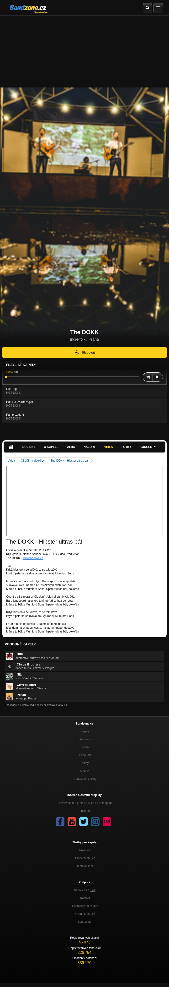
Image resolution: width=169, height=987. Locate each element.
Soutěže (85, 771)
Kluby (85, 763)
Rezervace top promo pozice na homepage (85, 803)
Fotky (126, 447)
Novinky (28, 447)
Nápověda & (85, 890)
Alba (71, 447)
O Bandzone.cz (85, 914)
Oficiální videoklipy (32, 460)
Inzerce (85, 811)
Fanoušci (85, 755)
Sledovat (84, 352)
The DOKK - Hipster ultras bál (70, 460)
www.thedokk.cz (33, 558)
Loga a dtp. (85, 921)
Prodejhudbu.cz (85, 858)
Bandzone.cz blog (85, 778)
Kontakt (85, 898)
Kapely (85, 731)
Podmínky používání (85, 906)
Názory (89, 447)
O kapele (51, 447)
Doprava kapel (85, 866)
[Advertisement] (84, 51)
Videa (108, 447)
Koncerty (148, 447)
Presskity (85, 850)
